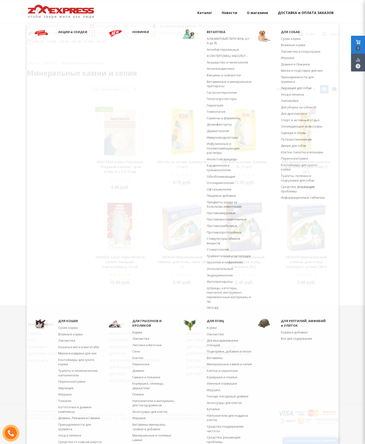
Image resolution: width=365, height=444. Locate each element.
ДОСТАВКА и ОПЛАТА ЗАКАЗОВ (306, 12)
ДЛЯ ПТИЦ (117, 353)
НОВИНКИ (194, 333)
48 (311, 89)
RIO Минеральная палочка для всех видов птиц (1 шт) (306, 167)
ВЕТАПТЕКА (119, 340)
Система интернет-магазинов (310, 440)
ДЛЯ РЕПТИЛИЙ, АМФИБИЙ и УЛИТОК (218, 353)
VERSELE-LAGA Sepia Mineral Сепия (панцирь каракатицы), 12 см (119, 262)
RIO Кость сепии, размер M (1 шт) (182, 164)
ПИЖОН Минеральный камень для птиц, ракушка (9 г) (244, 262)
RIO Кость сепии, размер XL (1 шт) (244, 164)
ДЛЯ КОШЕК (119, 347)
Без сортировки (114, 89)
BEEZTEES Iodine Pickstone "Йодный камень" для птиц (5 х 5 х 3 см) (120, 167)
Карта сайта (38, 360)
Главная (32, 63)
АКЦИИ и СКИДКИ (124, 333)
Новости (229, 12)
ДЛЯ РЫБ (193, 360)
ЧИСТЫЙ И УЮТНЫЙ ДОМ (131, 380)
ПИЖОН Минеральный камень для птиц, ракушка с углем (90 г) (306, 262)
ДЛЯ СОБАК (195, 340)
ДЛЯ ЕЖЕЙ (117, 374)
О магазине (257, 12)
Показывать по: (289, 89)
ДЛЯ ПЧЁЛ (194, 374)
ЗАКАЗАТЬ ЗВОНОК (12, 433)
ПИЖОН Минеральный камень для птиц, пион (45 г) (182, 262)
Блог (32, 340)
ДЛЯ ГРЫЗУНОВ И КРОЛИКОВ (211, 347)
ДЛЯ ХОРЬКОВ (198, 367)
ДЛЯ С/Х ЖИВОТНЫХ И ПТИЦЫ (134, 360)
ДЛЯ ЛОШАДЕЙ (121, 367)
